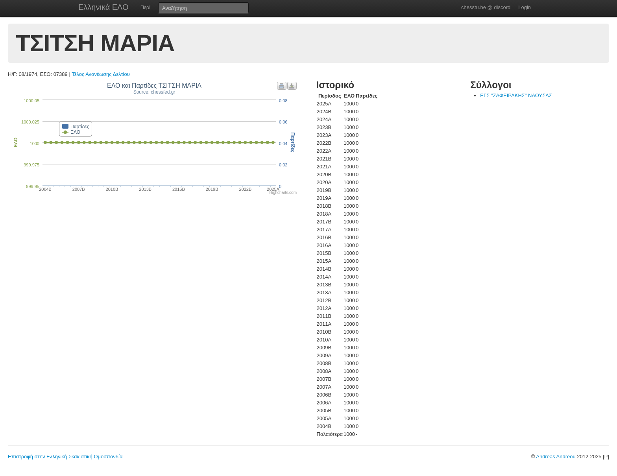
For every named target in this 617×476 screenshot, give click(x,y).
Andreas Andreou (555, 456)
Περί (145, 7)
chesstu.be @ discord (485, 7)
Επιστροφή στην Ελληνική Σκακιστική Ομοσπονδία (65, 456)
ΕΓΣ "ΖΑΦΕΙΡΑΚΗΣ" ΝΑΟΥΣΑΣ (516, 95)
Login (524, 7)
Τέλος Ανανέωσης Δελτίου (101, 74)
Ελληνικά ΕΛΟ (103, 7)
